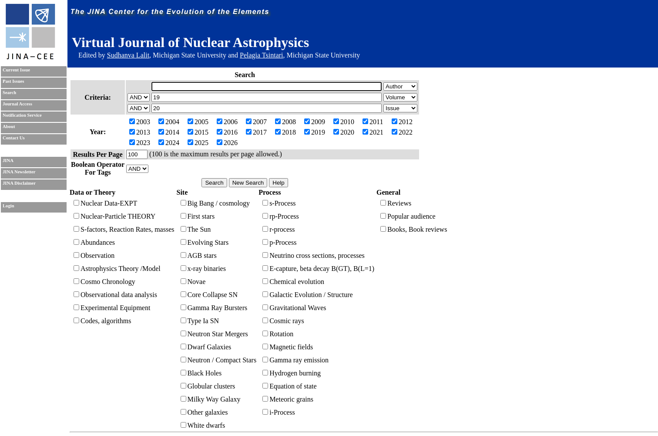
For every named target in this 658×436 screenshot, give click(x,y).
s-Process (278, 203)
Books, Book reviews (413, 229)
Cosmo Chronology (104, 281)
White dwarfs (203, 425)
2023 (139, 142)
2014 (168, 132)
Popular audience (408, 216)
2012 (402, 121)
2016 (227, 132)
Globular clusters (208, 386)
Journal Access (17, 103)
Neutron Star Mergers (214, 334)
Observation (94, 255)
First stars (198, 216)
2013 (139, 132)
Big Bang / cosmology (215, 203)
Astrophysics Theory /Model (117, 268)
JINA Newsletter (19, 171)
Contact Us (14, 137)
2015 (198, 132)
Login (8, 205)
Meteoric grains (287, 399)
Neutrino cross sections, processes (313, 255)
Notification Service (22, 115)
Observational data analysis (115, 294)
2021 (373, 132)
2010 (343, 121)
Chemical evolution (293, 281)
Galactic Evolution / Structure (307, 294)
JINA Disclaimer (19, 183)
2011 (373, 121)
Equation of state (289, 386)
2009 (314, 121)
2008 (285, 121)
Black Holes (201, 373)
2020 (343, 132)
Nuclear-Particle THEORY (114, 216)
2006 (227, 121)
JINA (8, 160)
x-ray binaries (203, 268)
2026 (227, 142)
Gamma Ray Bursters (214, 307)
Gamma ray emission (295, 360)
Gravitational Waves (294, 307)
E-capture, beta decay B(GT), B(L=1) (318, 268)
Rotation (277, 334)
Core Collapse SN (209, 294)
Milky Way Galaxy (211, 399)
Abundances (94, 242)
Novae (193, 281)
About (9, 126)
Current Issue (16, 70)
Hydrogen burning (291, 373)
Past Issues (13, 81)
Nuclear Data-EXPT (105, 203)
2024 (168, 142)
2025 (198, 142)
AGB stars (199, 255)
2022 (402, 132)
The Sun (196, 229)
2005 (198, 121)
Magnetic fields (287, 347)
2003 (139, 121)
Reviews (395, 203)
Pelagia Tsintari (261, 55)
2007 (256, 121)
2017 (256, 132)
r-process (278, 229)
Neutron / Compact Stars (219, 360)
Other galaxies (204, 412)
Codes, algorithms (102, 320)
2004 (168, 121)
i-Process (278, 412)
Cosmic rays (283, 320)
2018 (285, 132)
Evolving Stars (205, 242)
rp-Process (280, 216)
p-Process (279, 242)
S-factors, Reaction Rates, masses (124, 229)
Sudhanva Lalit (128, 55)
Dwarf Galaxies (206, 347)
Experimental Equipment (112, 307)
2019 (314, 132)
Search (9, 92)
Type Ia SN (200, 320)
